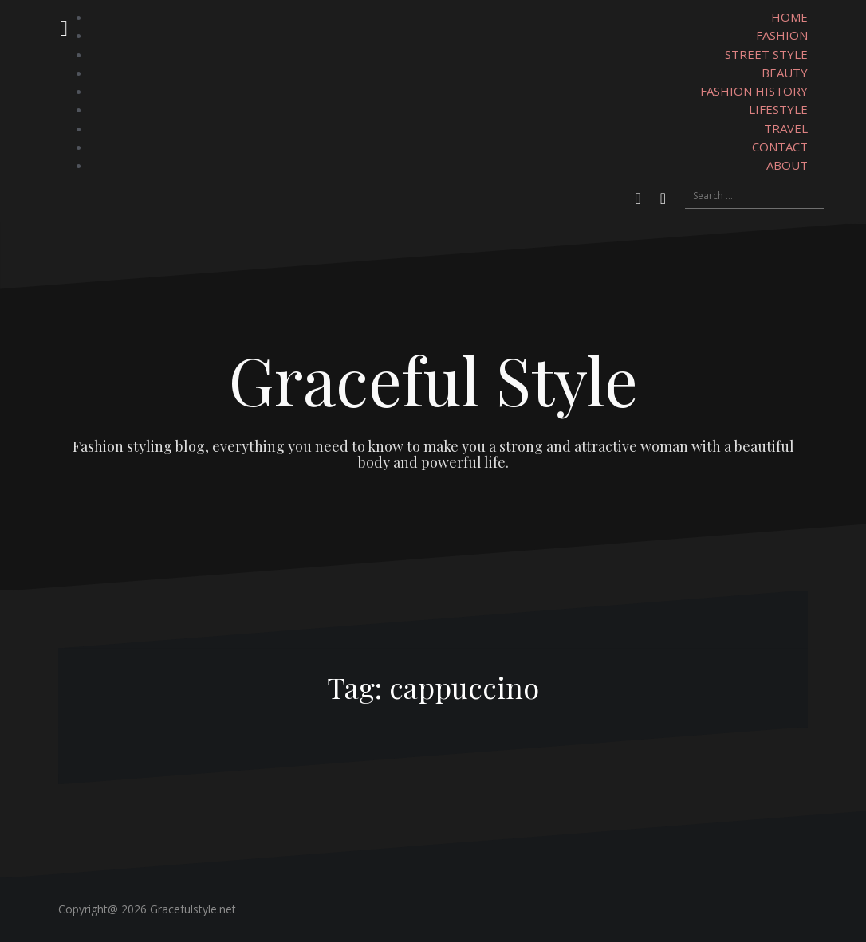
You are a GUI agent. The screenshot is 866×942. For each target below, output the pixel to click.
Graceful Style (433, 379)
